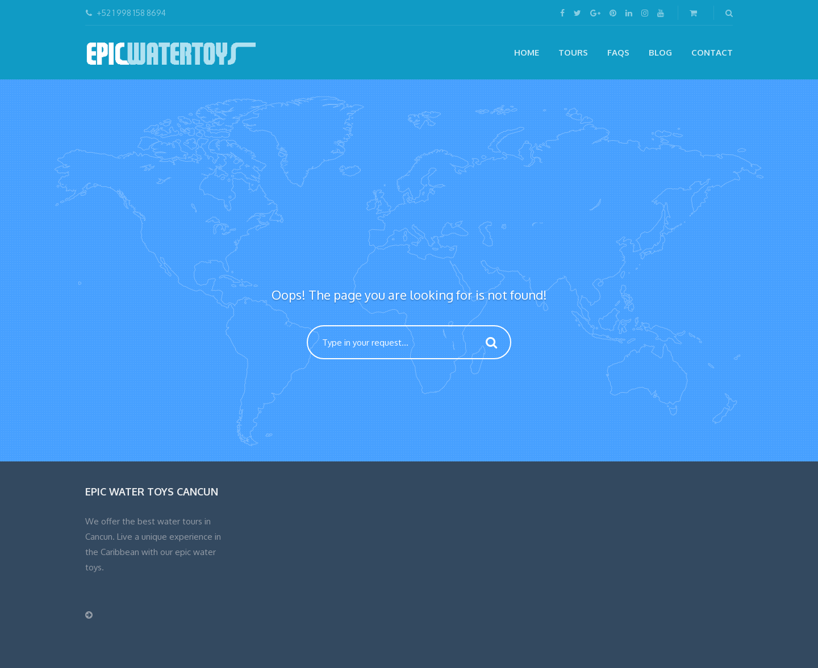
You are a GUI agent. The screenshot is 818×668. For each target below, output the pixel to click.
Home (526, 52)
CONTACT (712, 52)
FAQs (618, 52)
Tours (573, 52)
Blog (660, 52)
